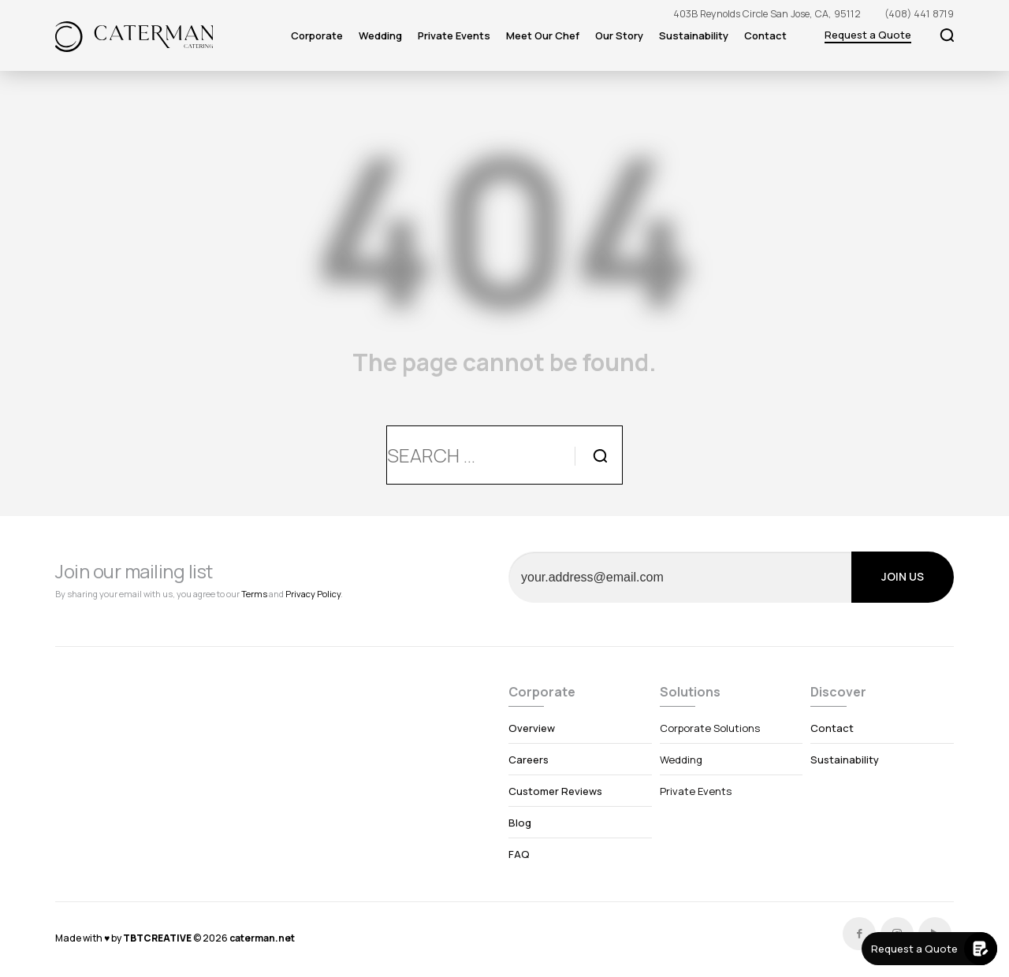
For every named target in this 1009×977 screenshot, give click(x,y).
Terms (254, 594)
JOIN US (902, 576)
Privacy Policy (313, 594)
